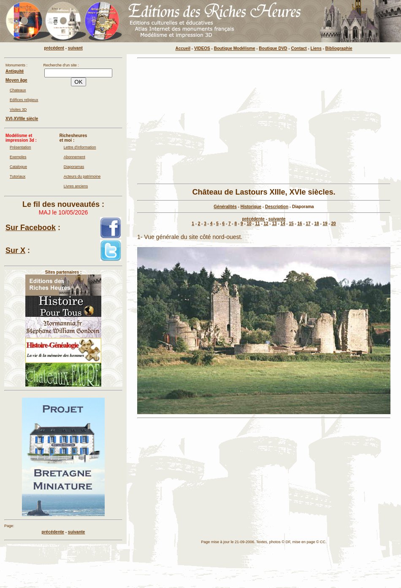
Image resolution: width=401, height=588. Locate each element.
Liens (316, 48)
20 (333, 223)
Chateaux (18, 90)
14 (282, 223)
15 (291, 223)
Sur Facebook (30, 227)
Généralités (225, 206)
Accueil (183, 48)
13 (274, 223)
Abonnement (74, 157)
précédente (253, 219)
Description (276, 206)
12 (265, 223)
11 (257, 223)
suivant (75, 48)
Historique (251, 206)
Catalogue (18, 167)
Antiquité (14, 71)
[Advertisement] (263, 121)
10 (249, 223)
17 (308, 223)
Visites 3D (18, 109)
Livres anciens (76, 186)
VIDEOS (202, 48)
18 (316, 223)
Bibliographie (338, 48)
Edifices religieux (24, 100)
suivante (277, 219)
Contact (298, 48)
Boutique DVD (273, 48)
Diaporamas (74, 167)
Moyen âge (16, 80)
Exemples (18, 157)
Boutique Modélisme (234, 48)
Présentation (20, 147)
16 (299, 223)
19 (325, 223)
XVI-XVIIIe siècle (21, 118)
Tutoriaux (17, 176)
